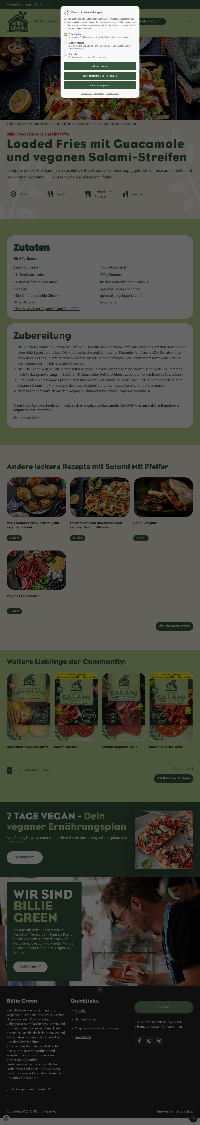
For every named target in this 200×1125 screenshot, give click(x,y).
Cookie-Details (112, 93)
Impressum (99, 93)
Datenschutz (87, 93)
